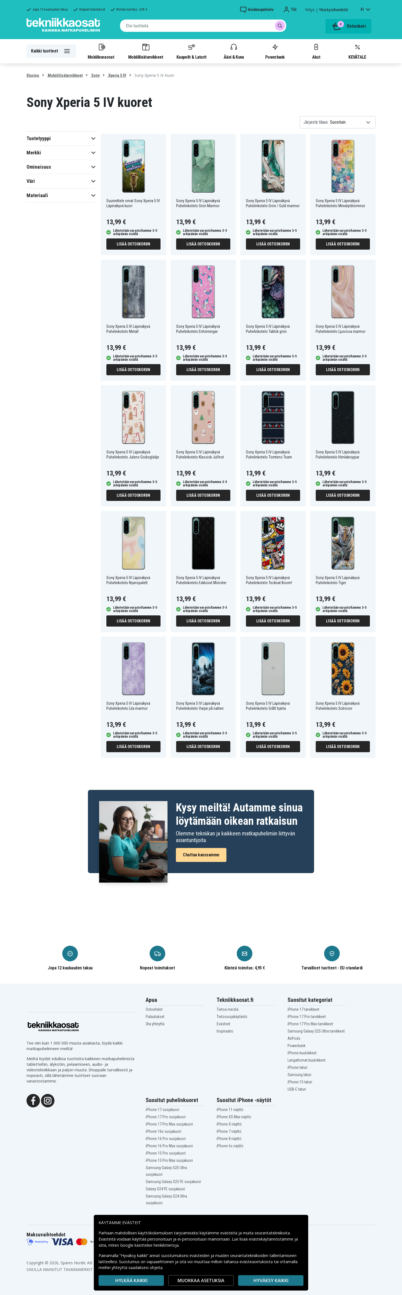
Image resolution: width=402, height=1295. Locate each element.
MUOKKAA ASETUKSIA (201, 1280)
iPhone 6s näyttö (230, 1146)
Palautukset (155, 1016)
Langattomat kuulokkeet (307, 1060)
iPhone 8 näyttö (229, 1138)
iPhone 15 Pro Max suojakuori (169, 1160)
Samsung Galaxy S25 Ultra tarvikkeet (316, 1031)
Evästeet (223, 1024)
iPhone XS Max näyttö (234, 1117)
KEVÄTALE (357, 51)
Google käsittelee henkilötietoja (149, 1245)
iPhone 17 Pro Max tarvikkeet (310, 1024)
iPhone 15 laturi (300, 1082)
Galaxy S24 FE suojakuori (165, 1189)
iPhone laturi (297, 1067)
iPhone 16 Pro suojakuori (166, 1138)
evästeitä (229, 1233)
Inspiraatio (225, 1031)
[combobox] (203, 26)
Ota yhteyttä (155, 1024)
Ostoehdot (154, 1009)
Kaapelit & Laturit (191, 51)
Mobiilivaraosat (101, 51)
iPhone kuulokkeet (302, 1053)
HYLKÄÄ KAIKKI (131, 1280)
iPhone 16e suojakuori (163, 1131)
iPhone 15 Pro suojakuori (166, 1153)
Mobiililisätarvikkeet (145, 51)
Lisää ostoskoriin (133, 244)
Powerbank (275, 51)
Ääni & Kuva (234, 51)
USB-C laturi (297, 1089)
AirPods (294, 1038)
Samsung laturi (299, 1074)
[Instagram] (47, 1100)
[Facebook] (33, 1100)
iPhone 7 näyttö (229, 1131)
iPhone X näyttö (229, 1124)
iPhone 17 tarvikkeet (303, 1009)
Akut (316, 51)
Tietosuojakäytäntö (232, 1016)
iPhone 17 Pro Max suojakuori (169, 1124)
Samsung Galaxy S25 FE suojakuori (173, 1181)
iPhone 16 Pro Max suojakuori (169, 1146)
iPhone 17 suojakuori (162, 1109)
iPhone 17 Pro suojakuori (166, 1117)
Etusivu (33, 75)
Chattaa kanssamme (201, 854)
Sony (95, 75)
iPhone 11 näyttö (230, 1109)
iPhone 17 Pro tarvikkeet (307, 1016)
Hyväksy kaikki (270, 1280)
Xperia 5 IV (116, 75)
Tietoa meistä (227, 1009)
